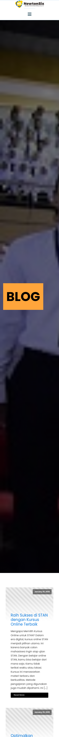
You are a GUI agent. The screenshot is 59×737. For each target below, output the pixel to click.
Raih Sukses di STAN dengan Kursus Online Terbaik (29, 620)
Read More (19, 695)
